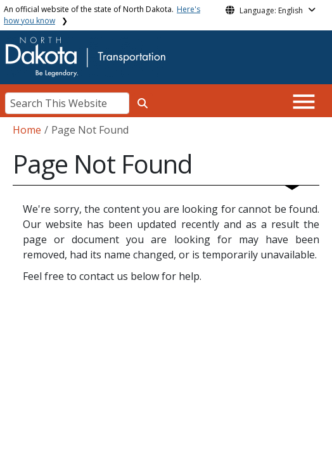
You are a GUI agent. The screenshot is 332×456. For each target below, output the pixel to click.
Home (27, 130)
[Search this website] (142, 103)
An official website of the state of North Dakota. (102, 15)
